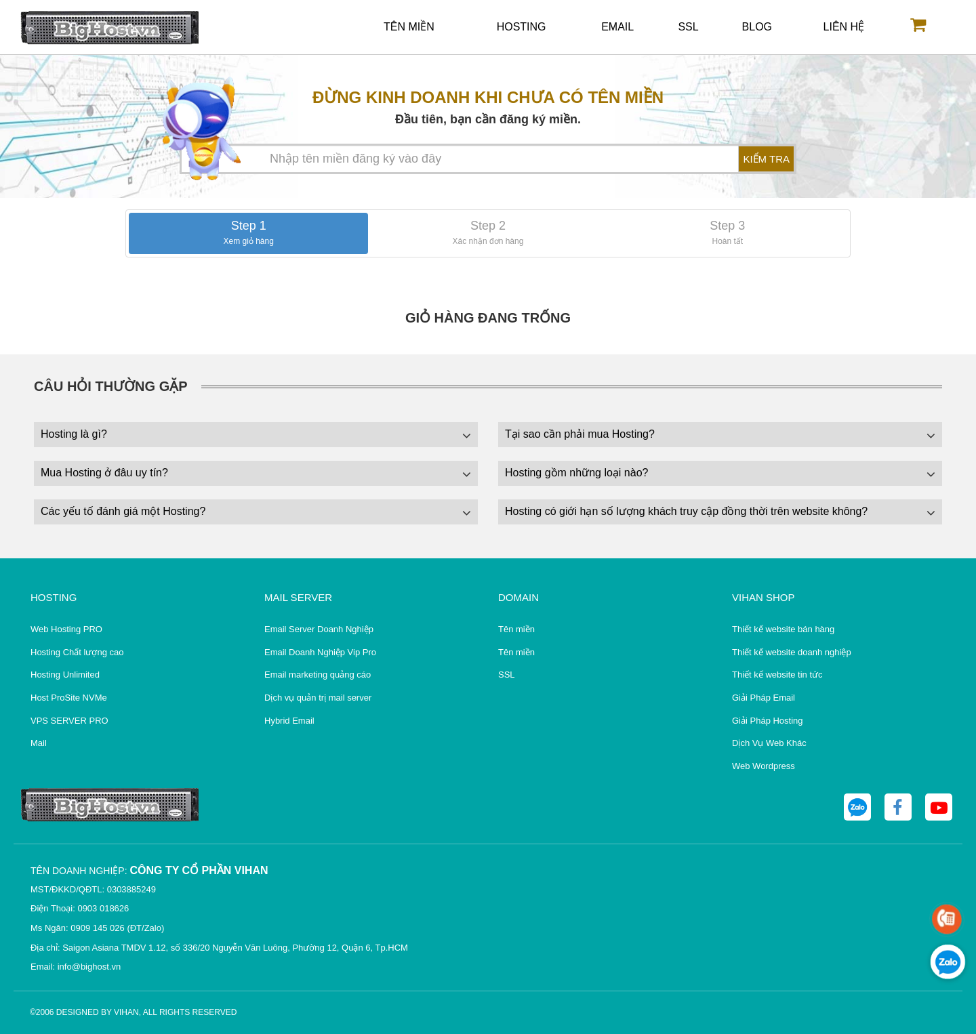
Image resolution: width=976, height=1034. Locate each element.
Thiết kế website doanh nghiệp (791, 652)
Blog (757, 27)
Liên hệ (844, 27)
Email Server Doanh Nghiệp (318, 629)
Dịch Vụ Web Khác (769, 743)
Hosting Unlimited (65, 674)
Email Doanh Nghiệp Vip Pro (320, 652)
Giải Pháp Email (763, 697)
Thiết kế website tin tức (777, 674)
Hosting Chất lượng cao (76, 652)
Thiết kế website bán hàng (783, 629)
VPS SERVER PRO (69, 721)
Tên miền (409, 27)
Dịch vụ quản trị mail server (317, 697)
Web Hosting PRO (66, 629)
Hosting (521, 27)
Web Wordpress (763, 766)
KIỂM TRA (766, 159)
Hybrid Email (289, 721)
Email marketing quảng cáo (317, 674)
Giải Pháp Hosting (767, 721)
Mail (38, 743)
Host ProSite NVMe (68, 697)
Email (617, 27)
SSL (688, 27)
